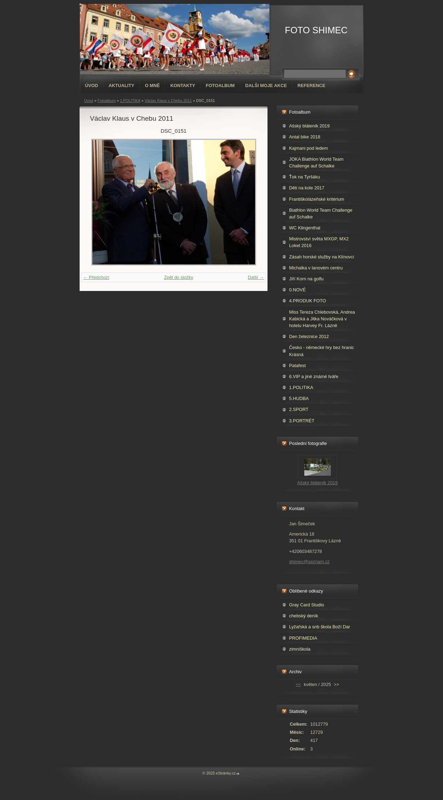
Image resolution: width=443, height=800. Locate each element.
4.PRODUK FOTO (307, 300)
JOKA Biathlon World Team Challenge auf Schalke (316, 162)
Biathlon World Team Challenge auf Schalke (320, 213)
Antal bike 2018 (304, 136)
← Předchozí (96, 277)
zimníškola (299, 649)
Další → (256, 277)
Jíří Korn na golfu (306, 278)
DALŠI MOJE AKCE (266, 85)
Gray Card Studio (306, 604)
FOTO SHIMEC (316, 30)
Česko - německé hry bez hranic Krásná (321, 351)
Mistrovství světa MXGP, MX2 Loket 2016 (319, 242)
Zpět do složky (178, 277)
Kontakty (182, 85)
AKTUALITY (121, 85)
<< (298, 684)
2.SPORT (299, 409)
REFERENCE (312, 85)
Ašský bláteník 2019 (309, 125)
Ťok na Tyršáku (304, 176)
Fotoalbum (220, 85)
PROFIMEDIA (303, 638)
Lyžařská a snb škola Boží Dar (319, 626)
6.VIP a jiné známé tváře (313, 376)
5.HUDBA (299, 398)
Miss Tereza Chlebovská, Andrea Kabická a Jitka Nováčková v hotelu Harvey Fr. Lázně (322, 318)
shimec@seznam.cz (309, 561)
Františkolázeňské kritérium (316, 199)
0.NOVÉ (297, 289)
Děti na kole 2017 (306, 187)
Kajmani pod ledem (308, 148)
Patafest (297, 365)
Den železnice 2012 (309, 336)
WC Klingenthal (304, 227)
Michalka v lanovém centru (316, 267)
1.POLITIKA (130, 100)
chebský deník (303, 615)
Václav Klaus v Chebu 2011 (168, 100)
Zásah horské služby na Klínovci (321, 256)
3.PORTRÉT (302, 420)
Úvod (91, 85)
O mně (152, 85)
